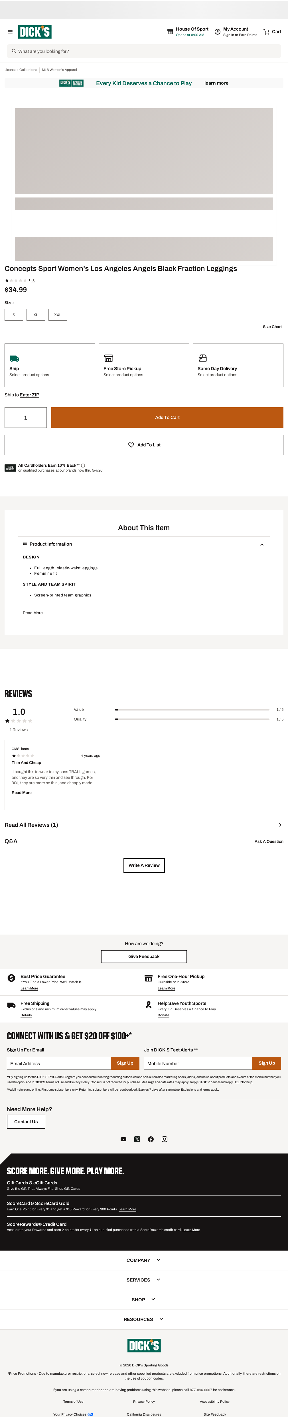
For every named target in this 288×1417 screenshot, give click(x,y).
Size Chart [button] (272, 327)
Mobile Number (163, 1063)
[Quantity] (26, 417)
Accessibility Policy (215, 1402)
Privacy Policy (144, 1402)
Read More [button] (33, 613)
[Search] (149, 51)
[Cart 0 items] (273, 32)
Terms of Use (73, 1402)
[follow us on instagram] (164, 1140)
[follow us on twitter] (137, 1140)
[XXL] (57, 315)
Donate (163, 1015)
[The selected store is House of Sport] (188, 32)
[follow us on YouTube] (123, 1140)
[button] (29, 395)
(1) (33, 280)
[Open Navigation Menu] (10, 32)
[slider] (192, 710)
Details (26, 1015)
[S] (14, 315)
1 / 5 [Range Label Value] (280, 710)
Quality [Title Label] (80, 719)
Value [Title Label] (79, 709)
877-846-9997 (201, 1390)
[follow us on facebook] (150, 1140)
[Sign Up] (125, 1063)
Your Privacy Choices (69, 1414)
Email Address (25, 1063)
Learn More (216, 83)
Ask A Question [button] (269, 841)
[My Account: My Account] (236, 32)
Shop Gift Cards (67, 1189)
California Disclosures (144, 1414)
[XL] (36, 315)
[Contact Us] (26, 1122)
